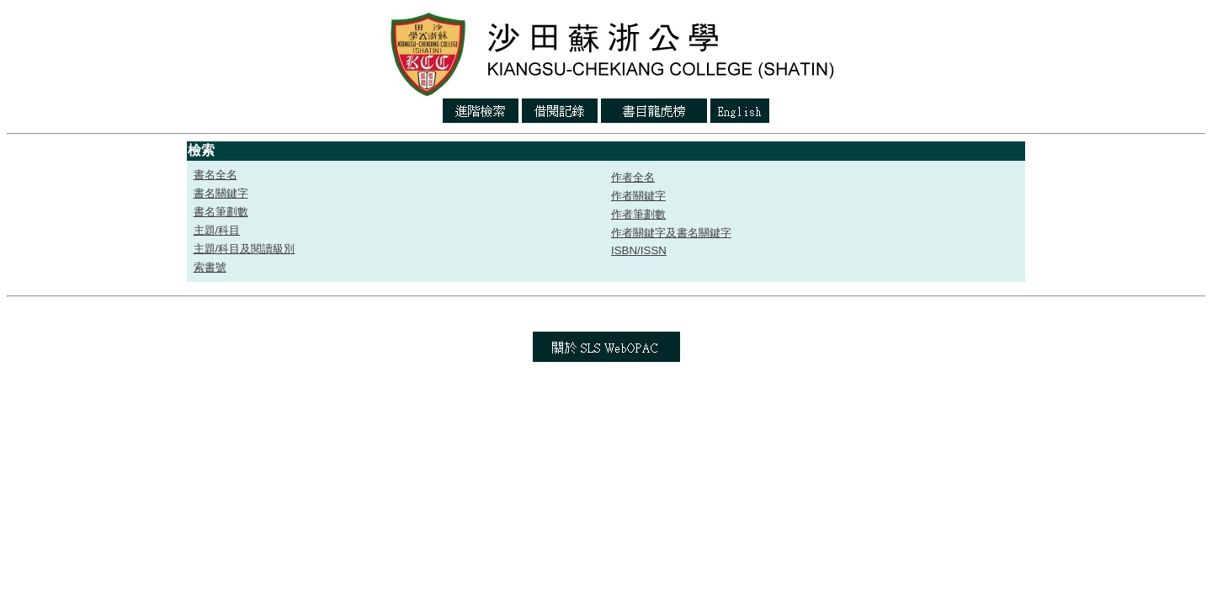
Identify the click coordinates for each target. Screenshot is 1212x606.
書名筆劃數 (221, 211)
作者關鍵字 (638, 195)
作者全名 (633, 177)
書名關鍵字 (221, 193)
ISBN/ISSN (639, 250)
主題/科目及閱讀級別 (244, 248)
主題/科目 (217, 230)
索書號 (210, 267)
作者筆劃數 (638, 214)
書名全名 (215, 174)
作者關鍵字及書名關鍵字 (671, 232)
